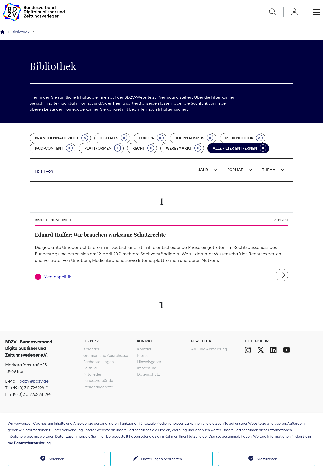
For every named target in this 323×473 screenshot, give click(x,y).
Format (235, 169)
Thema (268, 169)
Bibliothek (21, 31)
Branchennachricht (61, 138)
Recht (143, 148)
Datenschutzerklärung (32, 443)
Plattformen (102, 148)
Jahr (203, 169)
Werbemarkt (183, 148)
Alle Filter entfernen (239, 148)
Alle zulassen (266, 459)
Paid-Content (54, 148)
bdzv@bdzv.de (34, 381)
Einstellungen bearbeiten (161, 459)
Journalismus (194, 138)
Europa (151, 138)
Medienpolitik (244, 138)
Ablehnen (56, 459)
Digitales (113, 138)
